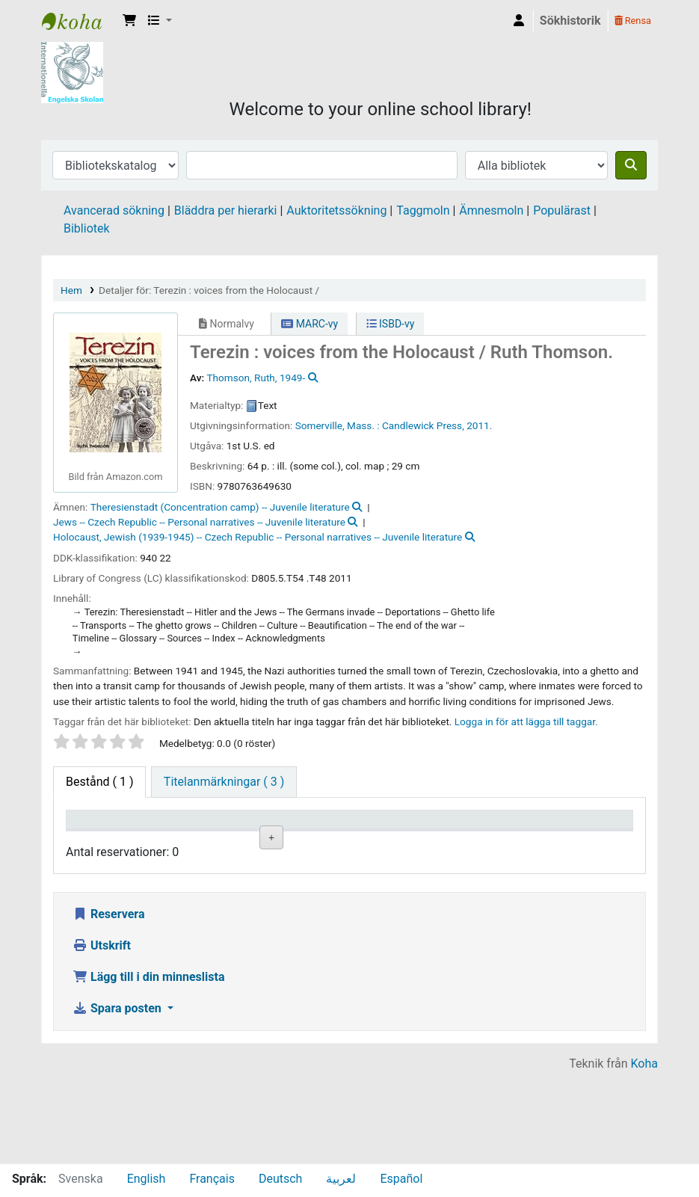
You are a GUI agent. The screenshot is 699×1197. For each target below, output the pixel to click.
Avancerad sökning (114, 210)
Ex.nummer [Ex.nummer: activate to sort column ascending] (427, 840)
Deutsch (280, 1179)
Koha (644, 1154)
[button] (129, 21)
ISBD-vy (390, 324)
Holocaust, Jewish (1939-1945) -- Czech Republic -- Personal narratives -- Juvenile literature (257, 537)
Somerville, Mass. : (337, 425)
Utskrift (102, 1036)
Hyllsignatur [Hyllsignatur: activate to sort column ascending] (347, 840)
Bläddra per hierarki (225, 210)
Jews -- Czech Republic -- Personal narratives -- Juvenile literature (199, 522)
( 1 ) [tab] (99, 782)
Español (401, 1179)
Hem (71, 290)
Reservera (109, 1004)
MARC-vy (309, 324)
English (146, 1179)
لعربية (341, 1179)
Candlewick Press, (423, 425)
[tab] (224, 782)
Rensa (633, 20)
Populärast (562, 210)
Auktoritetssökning (336, 210)
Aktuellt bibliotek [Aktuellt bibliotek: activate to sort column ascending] (177, 833)
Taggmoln (422, 210)
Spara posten (118, 1099)
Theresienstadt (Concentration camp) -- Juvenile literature (220, 507)
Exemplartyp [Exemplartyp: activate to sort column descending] (106, 840)
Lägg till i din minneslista (149, 1067)
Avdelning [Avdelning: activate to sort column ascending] (262, 840)
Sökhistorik (570, 20)
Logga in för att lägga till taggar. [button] (526, 721)
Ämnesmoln (491, 210)
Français (212, 1179)
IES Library (79, 21)
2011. (479, 425)
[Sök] (631, 165)
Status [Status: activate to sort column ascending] (495, 840)
